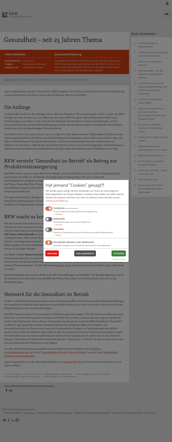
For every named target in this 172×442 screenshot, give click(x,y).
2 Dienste (57, 224)
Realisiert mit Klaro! (119, 259)
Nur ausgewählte (85, 253)
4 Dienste (57, 214)
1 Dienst (57, 235)
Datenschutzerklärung (57, 200)
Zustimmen (118, 253)
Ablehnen (52, 253)
